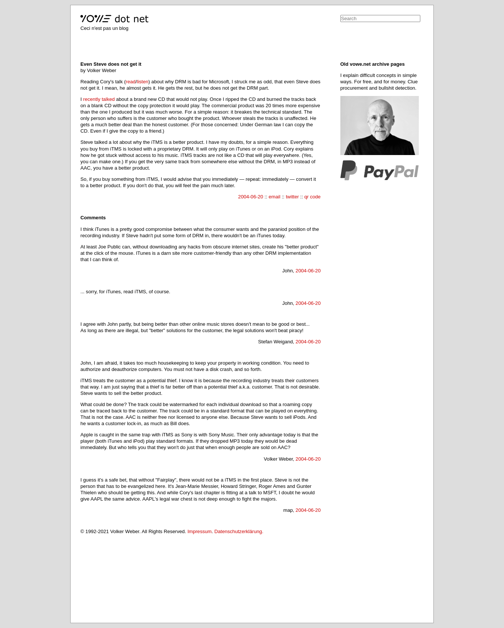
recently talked (99, 99)
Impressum (200, 531)
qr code (312, 196)
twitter (292, 196)
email (274, 196)
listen (142, 81)
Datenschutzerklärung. (238, 531)
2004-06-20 (250, 196)
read (131, 81)
